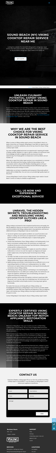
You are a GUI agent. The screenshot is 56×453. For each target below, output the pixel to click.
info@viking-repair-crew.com (37, 436)
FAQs (31, 431)
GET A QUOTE (20, 59)
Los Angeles (34, 449)
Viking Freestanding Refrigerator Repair (16, 451)
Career (31, 440)
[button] (54, 428)
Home (29, 87)
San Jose (34, 451)
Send (42, 414)
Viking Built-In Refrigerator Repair (15, 449)
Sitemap (32, 434)
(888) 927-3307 (33, 438)
